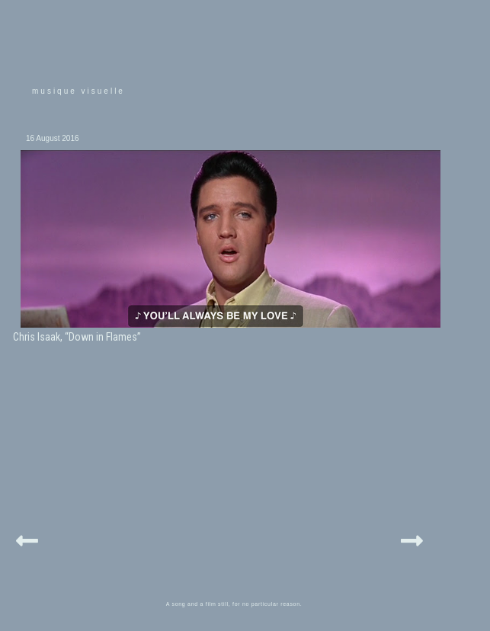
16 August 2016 (52, 138)
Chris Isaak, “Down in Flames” (77, 337)
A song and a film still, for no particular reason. (234, 604)
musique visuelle (78, 91)
